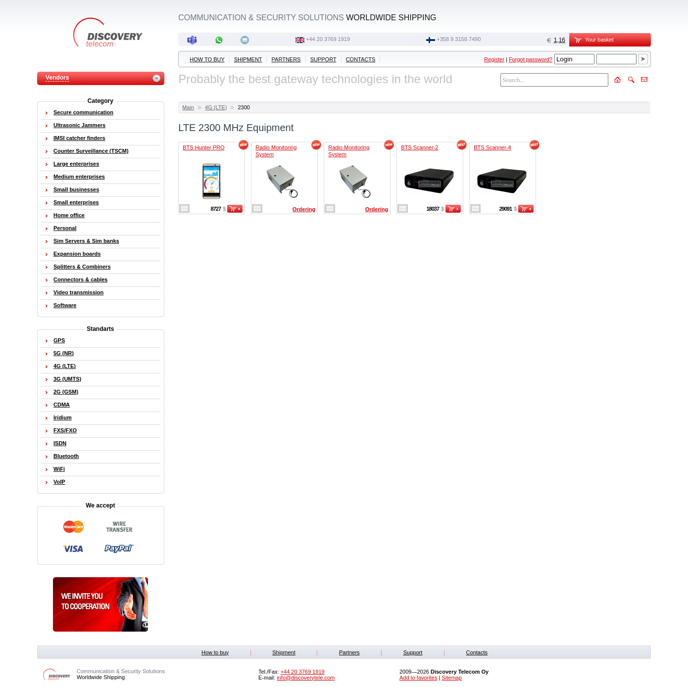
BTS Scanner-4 (492, 147)
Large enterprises (76, 164)
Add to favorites (418, 678)
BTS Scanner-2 (419, 147)
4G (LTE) (216, 107)
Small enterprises (76, 202)
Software (64, 305)
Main (188, 107)
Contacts (361, 59)
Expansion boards (76, 254)
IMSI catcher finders (79, 138)
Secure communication (83, 112)
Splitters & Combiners (82, 267)
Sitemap (451, 678)
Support (323, 59)
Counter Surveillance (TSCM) (91, 151)
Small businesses (76, 189)
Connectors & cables (80, 279)
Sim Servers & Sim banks (86, 241)
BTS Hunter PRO (203, 147)
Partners (286, 59)
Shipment (248, 59)
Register (494, 59)
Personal (64, 228)
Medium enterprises (79, 177)
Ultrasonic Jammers (79, 125)
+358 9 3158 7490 (459, 39)
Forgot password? (530, 59)
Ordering (304, 209)
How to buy (207, 59)
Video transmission (78, 292)
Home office (69, 215)
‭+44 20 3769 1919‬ (328, 39)
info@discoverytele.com (306, 678)
